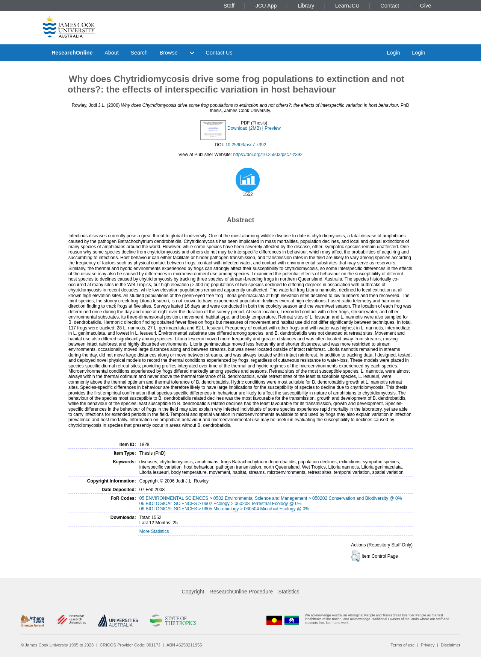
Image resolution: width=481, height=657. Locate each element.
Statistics (288, 592)
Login (393, 53)
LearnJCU (347, 6)
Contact (389, 6)
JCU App (266, 6)
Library (306, 6)
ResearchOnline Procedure (241, 592)
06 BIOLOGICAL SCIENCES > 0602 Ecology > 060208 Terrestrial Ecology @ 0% (220, 503)
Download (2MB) (244, 128)
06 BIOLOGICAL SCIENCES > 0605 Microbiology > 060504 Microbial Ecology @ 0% (224, 508)
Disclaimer (450, 645)
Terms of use (402, 645)
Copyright (193, 592)
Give (425, 6)
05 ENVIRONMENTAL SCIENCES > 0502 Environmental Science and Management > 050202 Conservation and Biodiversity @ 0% (270, 498)
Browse (169, 53)
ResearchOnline (72, 53)
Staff (229, 6)
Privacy (428, 645)
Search (139, 53)
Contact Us (219, 53)
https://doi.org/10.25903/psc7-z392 (268, 154)
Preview (273, 128)
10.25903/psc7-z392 (245, 144)
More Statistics (154, 531)
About (111, 53)
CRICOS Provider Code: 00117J (130, 645)
